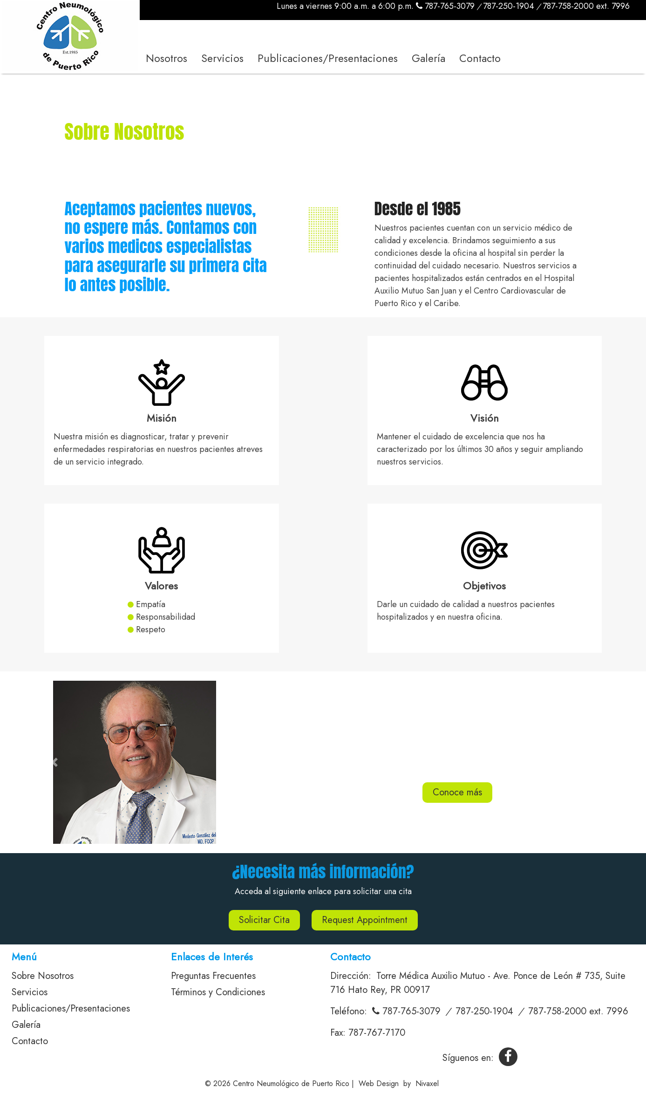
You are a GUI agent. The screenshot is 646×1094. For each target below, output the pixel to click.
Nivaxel (427, 1083)
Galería (428, 58)
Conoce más (457, 792)
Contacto (480, 58)
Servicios (222, 58)
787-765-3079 (445, 6)
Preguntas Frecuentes (213, 976)
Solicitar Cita (264, 920)
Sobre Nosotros (43, 976)
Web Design (379, 1083)
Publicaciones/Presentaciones (328, 58)
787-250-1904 (508, 6)
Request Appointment (365, 920)
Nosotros (166, 58)
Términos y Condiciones (218, 992)
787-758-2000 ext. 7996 (586, 6)
